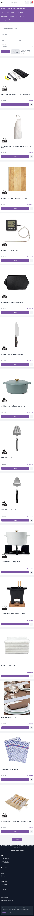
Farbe (2, 32)
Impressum (4, 884)
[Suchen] (24, 2)
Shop (2, 873)
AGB (2, 887)
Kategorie (3, 44)
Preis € (2, 38)
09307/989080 (4, 897)
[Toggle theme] (27, 2)
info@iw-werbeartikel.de (7, 900)
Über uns (3, 876)
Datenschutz (5, 912)
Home (2, 870)
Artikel (2, 26)
